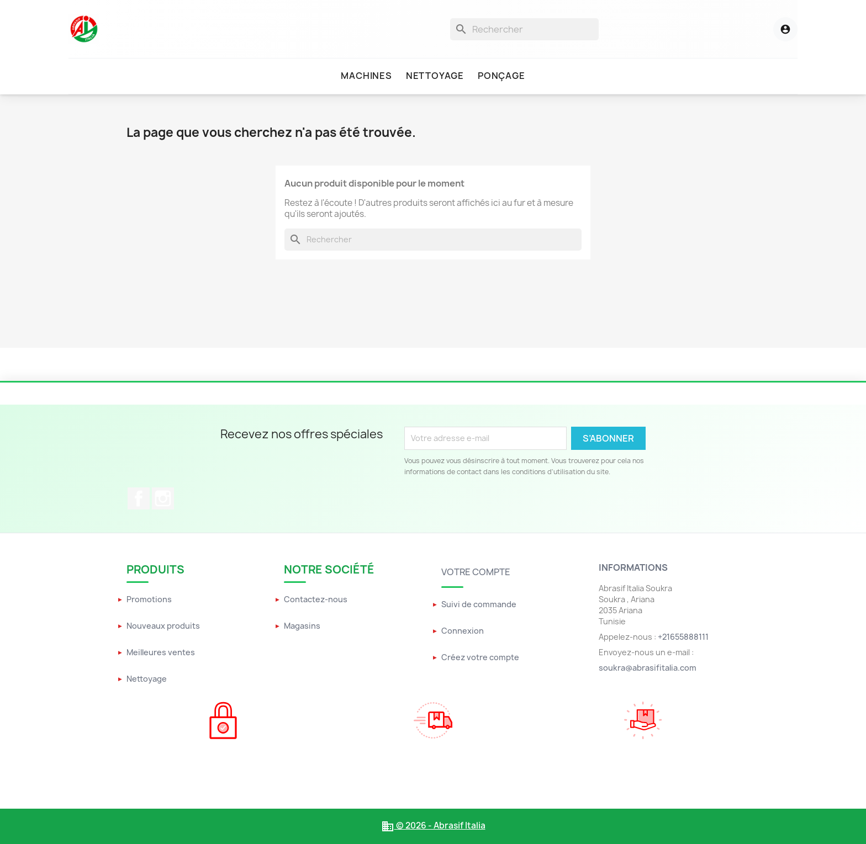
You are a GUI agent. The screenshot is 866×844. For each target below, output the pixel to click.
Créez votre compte (480, 657)
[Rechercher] (524, 29)
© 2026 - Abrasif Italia (433, 825)
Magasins (302, 625)
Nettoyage (146, 678)
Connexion (462, 630)
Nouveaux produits (163, 625)
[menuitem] (366, 76)
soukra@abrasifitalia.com (647, 667)
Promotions (149, 599)
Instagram (163, 498)
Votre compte (475, 572)
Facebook (139, 498)
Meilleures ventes (160, 652)
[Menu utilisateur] (773, 29)
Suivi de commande (478, 604)
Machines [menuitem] (366, 76)
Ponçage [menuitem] (501, 76)
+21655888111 (683, 636)
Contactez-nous (315, 599)
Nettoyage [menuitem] (435, 76)
